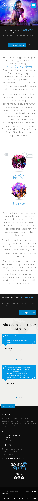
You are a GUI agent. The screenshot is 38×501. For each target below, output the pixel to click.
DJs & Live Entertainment (13, 435)
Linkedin (22, 477)
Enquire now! (17, 45)
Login (34, 498)
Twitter (18, 477)
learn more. (32, 45)
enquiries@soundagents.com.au (17, 458)
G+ (4, 498)
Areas (8, 498)
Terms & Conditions (18, 498)
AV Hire (8, 437)
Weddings (8, 440)
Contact (28, 498)
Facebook (15, 477)
